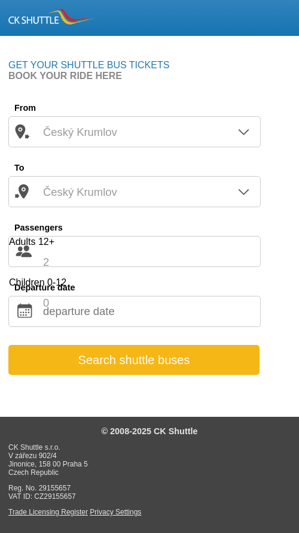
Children (37, 282)
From (25, 108)
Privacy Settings (115, 512)
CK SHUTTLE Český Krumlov (53, 17)
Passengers (38, 227)
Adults (31, 242)
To (19, 167)
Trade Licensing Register (48, 512)
